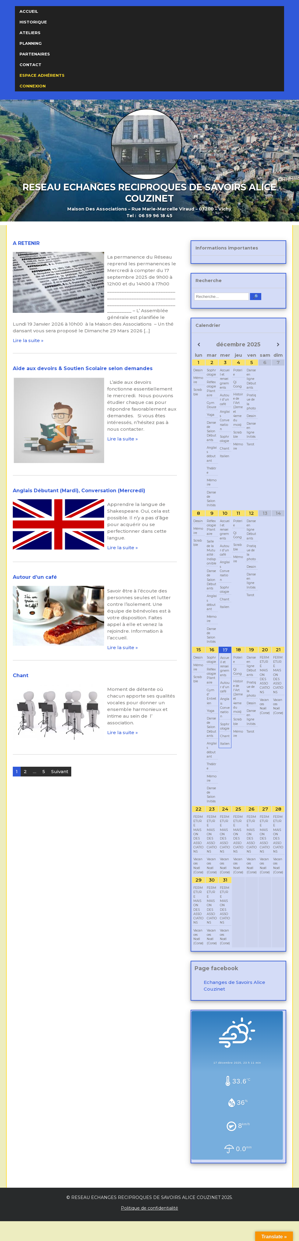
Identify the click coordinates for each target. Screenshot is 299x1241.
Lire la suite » (28, 340)
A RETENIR (26, 243)
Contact (30, 64)
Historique (33, 21)
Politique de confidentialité (149, 1208)
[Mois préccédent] (198, 344)
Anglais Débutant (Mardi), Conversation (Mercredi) (79, 490)
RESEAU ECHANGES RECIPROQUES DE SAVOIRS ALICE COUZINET (149, 193)
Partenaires (34, 53)
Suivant (59, 771)
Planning (30, 43)
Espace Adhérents (42, 75)
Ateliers (29, 32)
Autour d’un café (35, 577)
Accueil (28, 11)
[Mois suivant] (278, 344)
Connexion (32, 85)
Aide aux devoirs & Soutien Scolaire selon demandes (83, 368)
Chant (20, 675)
